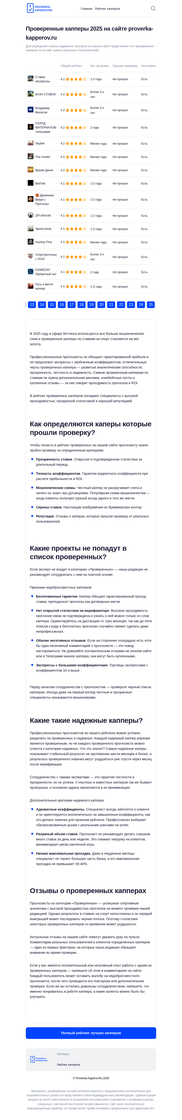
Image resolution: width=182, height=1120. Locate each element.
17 (71, 305)
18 (81, 305)
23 (131, 305)
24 (141, 305)
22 (121, 305)
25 (151, 305)
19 (91, 305)
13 (32, 305)
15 (52, 305)
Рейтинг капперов (107, 8)
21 (111, 305)
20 (101, 305)
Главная (86, 8)
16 (62, 305)
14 (42, 305)
